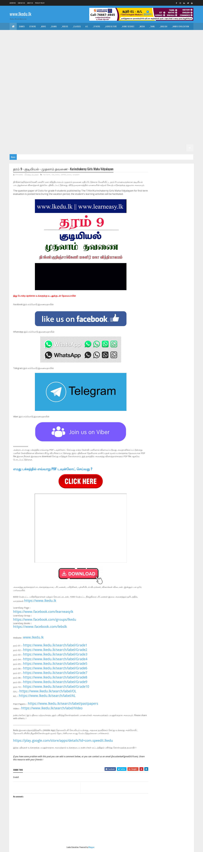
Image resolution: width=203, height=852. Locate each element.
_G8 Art (67, 97)
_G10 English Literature (22, 76)
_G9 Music (118, 90)
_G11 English (31, 54)
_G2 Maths (31, 147)
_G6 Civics (80, 119)
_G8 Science (86, 104)
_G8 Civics (80, 97)
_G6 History (170, 119)
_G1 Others (162, 147)
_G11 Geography (107, 54)
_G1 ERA (149, 147)
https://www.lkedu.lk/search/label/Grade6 (55, 671)
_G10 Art (186, 62)
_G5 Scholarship (74, 133)
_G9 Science (174, 90)
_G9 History (79, 90)
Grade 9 (129, 83)
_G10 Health (95, 76)
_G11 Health (124, 54)
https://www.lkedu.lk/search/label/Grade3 (55, 657)
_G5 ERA (44, 133)
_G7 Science (174, 111)
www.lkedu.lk (20, 14)
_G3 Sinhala (61, 140)
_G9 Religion (158, 90)
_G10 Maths (159, 76)
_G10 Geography (78, 76)
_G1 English (123, 147)
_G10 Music (173, 76)
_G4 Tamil (130, 133)
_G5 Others (57, 133)
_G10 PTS (31, 83)
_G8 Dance (93, 97)
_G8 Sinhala (101, 104)
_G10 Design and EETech (101, 69)
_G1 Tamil (109, 147)
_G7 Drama (16, 111)
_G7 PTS (145, 111)
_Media (142, 26)
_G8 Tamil (115, 104)
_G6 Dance (93, 119)
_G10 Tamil (92, 83)
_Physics (163, 40)
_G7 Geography (48, 111)
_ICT (39, 40)
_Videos (64, 26)
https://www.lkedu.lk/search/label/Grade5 (55, 666)
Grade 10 (140, 62)
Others (32, 26)
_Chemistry (149, 40)
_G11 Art (56, 47)
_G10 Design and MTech (126, 69)
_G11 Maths (17, 62)
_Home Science (127, 26)
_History (69, 33)
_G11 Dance (107, 47)
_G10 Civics (42, 69)
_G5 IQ (151, 126)
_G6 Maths (16, 126)
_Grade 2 (154, 140)
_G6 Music (30, 126)
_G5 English (17, 133)
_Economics (50, 40)
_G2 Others (57, 147)
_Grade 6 (56, 119)
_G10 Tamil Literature (111, 83)
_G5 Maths (31, 133)
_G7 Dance (177, 104)
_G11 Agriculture (40, 47)
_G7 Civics (164, 104)
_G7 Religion (158, 111)
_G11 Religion (58, 62)
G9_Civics (56, 174)
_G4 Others (184, 133)
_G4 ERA (171, 133)
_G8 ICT (183, 97)
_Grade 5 (140, 126)
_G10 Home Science (129, 76)
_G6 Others (44, 126)
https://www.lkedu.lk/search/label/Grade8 (55, 680)
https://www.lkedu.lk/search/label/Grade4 (55, 662)
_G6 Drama (107, 119)
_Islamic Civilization (21, 33)
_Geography (168, 33)
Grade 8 (43, 97)
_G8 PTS (57, 104)
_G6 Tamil (115, 126)
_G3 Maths (103, 140)
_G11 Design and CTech (127, 47)
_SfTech (112, 40)
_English (163, 26)
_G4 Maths (158, 133)
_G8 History (170, 97)
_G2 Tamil (182, 140)
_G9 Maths (104, 90)
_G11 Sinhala (89, 62)
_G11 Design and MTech (177, 47)
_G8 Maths (16, 104)
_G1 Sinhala (95, 147)
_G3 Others (129, 140)
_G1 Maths (137, 147)
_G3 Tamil (75, 140)
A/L (86, 26)
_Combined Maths (179, 40)
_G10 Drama (146, 69)
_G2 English (17, 147)
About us (30, 3)
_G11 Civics (93, 47)
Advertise (13, 3)
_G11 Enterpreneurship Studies (82, 54)
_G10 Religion (46, 83)
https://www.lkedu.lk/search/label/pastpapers (63, 706)
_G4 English (144, 133)
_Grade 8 (56, 97)
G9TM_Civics (66, 174)
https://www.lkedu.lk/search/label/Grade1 (55, 648)
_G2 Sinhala (168, 140)
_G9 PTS (145, 90)
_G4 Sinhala (116, 133)
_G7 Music (118, 111)
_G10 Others (17, 83)
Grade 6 (43, 119)
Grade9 (76, 174)
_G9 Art (152, 83)
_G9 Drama (16, 90)
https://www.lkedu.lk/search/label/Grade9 (55, 685)
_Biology (135, 40)
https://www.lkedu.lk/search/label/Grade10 (56, 689)
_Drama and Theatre (117, 33)
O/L (13, 47)
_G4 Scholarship (19, 140)
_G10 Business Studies (22, 69)
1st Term (46, 174)
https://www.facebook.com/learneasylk (43, 615)
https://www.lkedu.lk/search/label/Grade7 (55, 676)
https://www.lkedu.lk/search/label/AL (47, 699)
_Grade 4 (102, 133)
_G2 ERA (44, 147)
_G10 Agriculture (170, 62)
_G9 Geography (48, 90)
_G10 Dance (56, 69)
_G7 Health (64, 111)
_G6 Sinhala (101, 126)
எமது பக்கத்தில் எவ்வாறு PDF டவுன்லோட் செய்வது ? (52, 472)
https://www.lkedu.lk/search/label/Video (52, 711)
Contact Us (21, 3)
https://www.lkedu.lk (40, 604)
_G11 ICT (174, 54)
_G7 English (31, 111)
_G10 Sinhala (77, 83)
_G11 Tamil (103, 62)
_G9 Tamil (31, 97)
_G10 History (111, 76)
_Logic (134, 33)
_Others (96, 26)
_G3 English (89, 140)
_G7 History (79, 111)
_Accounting (66, 40)
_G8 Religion (70, 104)
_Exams (53, 26)
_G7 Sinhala (17, 119)
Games (22, 26)
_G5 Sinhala (163, 126)
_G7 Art (151, 104)
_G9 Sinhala (17, 97)
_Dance (100, 33)
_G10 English (161, 69)
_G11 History (139, 54)
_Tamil (152, 26)
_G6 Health (155, 119)
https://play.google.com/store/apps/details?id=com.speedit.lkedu (63, 743)
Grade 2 (142, 140)
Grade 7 (127, 104)
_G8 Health (155, 97)
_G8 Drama (107, 97)
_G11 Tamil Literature (122, 62)
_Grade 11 (23, 47)
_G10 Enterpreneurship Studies (52, 76)
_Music (90, 33)
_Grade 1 (82, 147)
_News (43, 26)
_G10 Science (61, 83)
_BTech (101, 40)
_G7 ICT (92, 111)
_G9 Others (132, 90)
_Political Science (149, 33)
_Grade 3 (47, 140)
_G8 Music (30, 104)
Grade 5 (127, 126)
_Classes (77, 26)
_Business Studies (85, 40)
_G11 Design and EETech (152, 47)
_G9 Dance (179, 83)
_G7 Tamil (31, 119)
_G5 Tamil (177, 126)
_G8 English (122, 97)
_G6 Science (86, 126)
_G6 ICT (183, 119)
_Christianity (54, 33)
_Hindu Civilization (180, 26)
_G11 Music (31, 62)
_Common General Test (22, 40)
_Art (80, 33)
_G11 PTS (43, 62)
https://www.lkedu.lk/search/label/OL (47, 694)
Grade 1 (70, 147)
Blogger (89, 850)
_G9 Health (64, 90)
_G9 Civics (165, 83)
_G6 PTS (57, 126)
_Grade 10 (153, 62)
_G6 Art (67, 119)
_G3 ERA (116, 140)
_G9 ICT (92, 90)
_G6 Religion (70, 126)
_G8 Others (44, 104)
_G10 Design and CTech (76, 69)
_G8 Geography (139, 97)
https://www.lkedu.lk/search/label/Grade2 (55, 653)
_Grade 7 (140, 104)
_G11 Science (73, 62)
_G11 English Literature (52, 54)
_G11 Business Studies (74, 47)
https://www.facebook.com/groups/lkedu (44, 622)
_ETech (124, 40)
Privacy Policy (39, 3)
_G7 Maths (104, 111)
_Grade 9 (141, 83)
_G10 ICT (145, 76)
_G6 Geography (139, 119)
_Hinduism (39, 33)
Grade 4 (90, 133)
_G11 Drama (17, 54)
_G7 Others (132, 111)
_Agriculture (111, 26)
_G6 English (122, 119)
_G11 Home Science (158, 54)
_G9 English (31, 90)
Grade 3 (35, 140)
